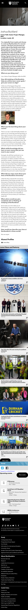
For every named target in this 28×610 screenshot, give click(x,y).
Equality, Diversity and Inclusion (9, 594)
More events (22, 475)
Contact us (4, 590)
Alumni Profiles (7, 239)
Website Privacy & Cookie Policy (9, 573)
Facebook (7, 468)
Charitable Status (5, 567)
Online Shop (4, 607)
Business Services (5, 558)
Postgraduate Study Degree (8, 542)
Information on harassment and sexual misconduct (14, 582)
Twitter (2, 468)
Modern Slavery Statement (7, 578)
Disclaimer (3, 575)
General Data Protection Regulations (10, 605)
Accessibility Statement (7, 571)
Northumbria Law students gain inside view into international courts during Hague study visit (13, 453)
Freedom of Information (7, 569)
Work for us (4, 565)
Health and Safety (5, 596)
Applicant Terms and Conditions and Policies (12, 552)
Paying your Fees (5, 592)
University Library (5, 548)
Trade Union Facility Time (7, 580)
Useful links (5, 588)
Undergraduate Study (6, 540)
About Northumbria (8, 556)
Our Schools (4, 544)
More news (5, 460)
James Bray (6, 242)
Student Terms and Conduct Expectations (11, 550)
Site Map (3, 584)
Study (3, 537)
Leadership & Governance (7, 563)
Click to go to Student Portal (8, 601)
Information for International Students (10, 546)
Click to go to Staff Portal (7, 603)
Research (3, 561)
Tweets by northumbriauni (7, 471)
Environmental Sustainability (8, 599)
